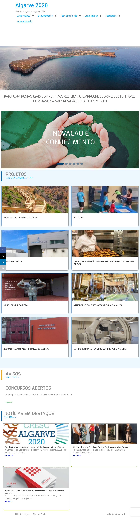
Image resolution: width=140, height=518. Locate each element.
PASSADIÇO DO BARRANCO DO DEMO (20, 218)
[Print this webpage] (3, 268)
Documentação (45, 15)
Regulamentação (69, 15)
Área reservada (24, 21)
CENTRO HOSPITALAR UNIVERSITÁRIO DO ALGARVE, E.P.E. (100, 349)
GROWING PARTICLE (13, 261)
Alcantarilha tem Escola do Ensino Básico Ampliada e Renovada (102, 447)
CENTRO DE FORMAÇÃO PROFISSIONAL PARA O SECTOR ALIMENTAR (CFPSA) (105, 262)
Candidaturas (91, 15)
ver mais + (9, 455)
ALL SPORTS (79, 218)
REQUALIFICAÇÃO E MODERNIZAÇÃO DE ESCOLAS (26, 349)
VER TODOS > (12, 377)
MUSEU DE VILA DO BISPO (16, 305)
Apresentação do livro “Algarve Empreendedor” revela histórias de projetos (35, 491)
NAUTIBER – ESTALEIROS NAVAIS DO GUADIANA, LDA (98, 305)
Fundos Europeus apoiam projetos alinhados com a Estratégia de (34, 447)
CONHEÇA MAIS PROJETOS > (19, 178)
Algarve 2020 (31, 5)
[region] (70, 139)
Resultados (111, 15)
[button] (60, 164)
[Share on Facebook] (3, 250)
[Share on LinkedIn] (3, 262)
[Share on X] (3, 256)
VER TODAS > (11, 417)
